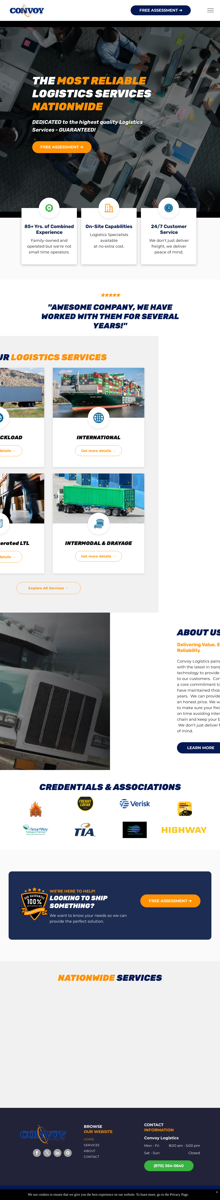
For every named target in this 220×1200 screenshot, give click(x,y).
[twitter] (47, 1153)
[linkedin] (57, 1153)
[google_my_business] (68, 1153)
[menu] (210, 10)
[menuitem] (109, 1139)
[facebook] (37, 1153)
